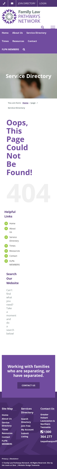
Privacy (5, 459)
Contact (13, 255)
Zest (14, 465)
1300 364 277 (46, 434)
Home (12, 223)
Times (12, 245)
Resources (14, 250)
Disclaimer (14, 459)
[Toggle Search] (42, 27)
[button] (24, 49)
